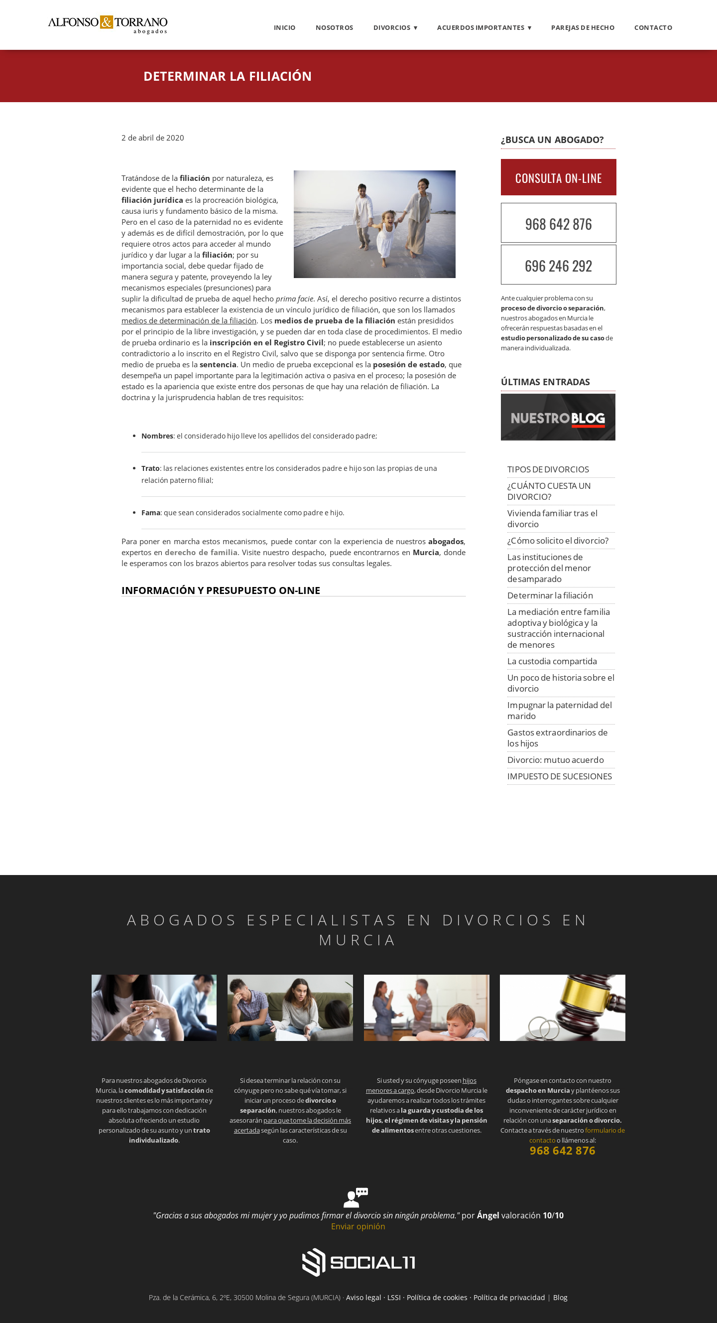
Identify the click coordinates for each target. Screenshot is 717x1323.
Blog (560, 1297)
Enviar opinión (358, 1226)
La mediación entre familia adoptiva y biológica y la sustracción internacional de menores (558, 628)
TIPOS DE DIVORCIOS (548, 469)
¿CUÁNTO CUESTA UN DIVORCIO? (549, 491)
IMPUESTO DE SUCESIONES (559, 776)
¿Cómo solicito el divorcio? (557, 540)
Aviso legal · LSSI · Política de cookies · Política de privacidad (445, 1297)
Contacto (653, 27)
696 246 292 (558, 265)
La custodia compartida (552, 661)
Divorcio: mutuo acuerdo (555, 759)
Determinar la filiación (550, 595)
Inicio (285, 27)
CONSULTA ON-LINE (558, 177)
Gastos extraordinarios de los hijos (557, 738)
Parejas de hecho (582, 27)
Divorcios (392, 27)
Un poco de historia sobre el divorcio (560, 683)
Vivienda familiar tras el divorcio (552, 518)
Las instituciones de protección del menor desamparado (549, 568)
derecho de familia (201, 552)
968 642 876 (558, 223)
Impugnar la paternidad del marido (559, 710)
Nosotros (335, 27)
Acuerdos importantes (480, 27)
